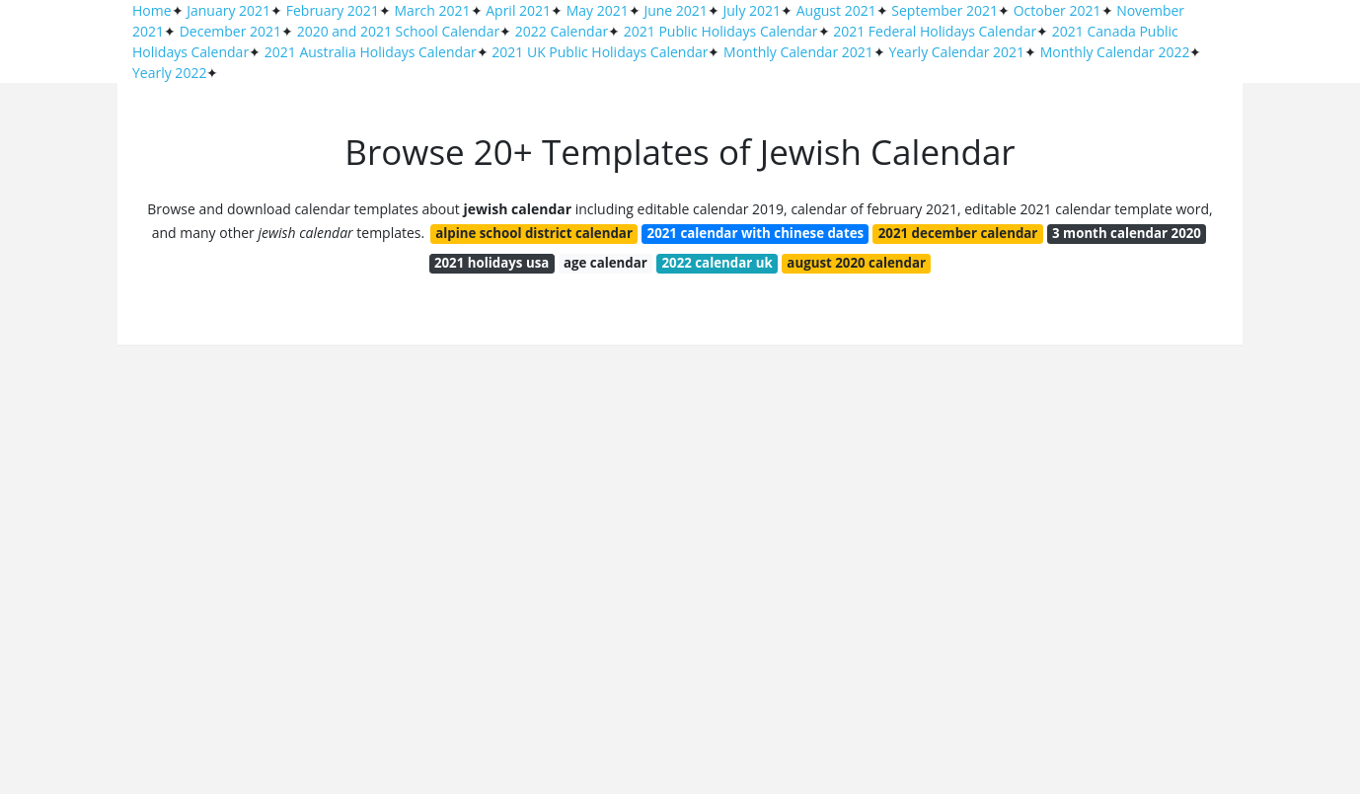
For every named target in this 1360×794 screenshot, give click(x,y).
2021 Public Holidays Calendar (721, 31)
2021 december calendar (958, 233)
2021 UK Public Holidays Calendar (599, 51)
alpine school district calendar (534, 233)
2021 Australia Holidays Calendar (370, 51)
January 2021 (228, 10)
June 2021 (675, 10)
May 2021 (598, 10)
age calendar (605, 263)
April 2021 (518, 10)
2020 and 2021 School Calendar (398, 31)
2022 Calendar (561, 31)
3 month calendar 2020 (1126, 233)
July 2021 (752, 10)
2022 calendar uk (716, 263)
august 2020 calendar (856, 263)
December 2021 (230, 31)
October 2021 (1057, 10)
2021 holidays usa (491, 263)
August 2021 (836, 10)
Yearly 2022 (169, 72)
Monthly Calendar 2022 (1115, 51)
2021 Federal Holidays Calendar (934, 31)
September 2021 (944, 10)
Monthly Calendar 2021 (798, 51)
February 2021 (332, 10)
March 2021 (433, 10)
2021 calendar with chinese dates (756, 233)
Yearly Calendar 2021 (956, 51)
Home (152, 10)
